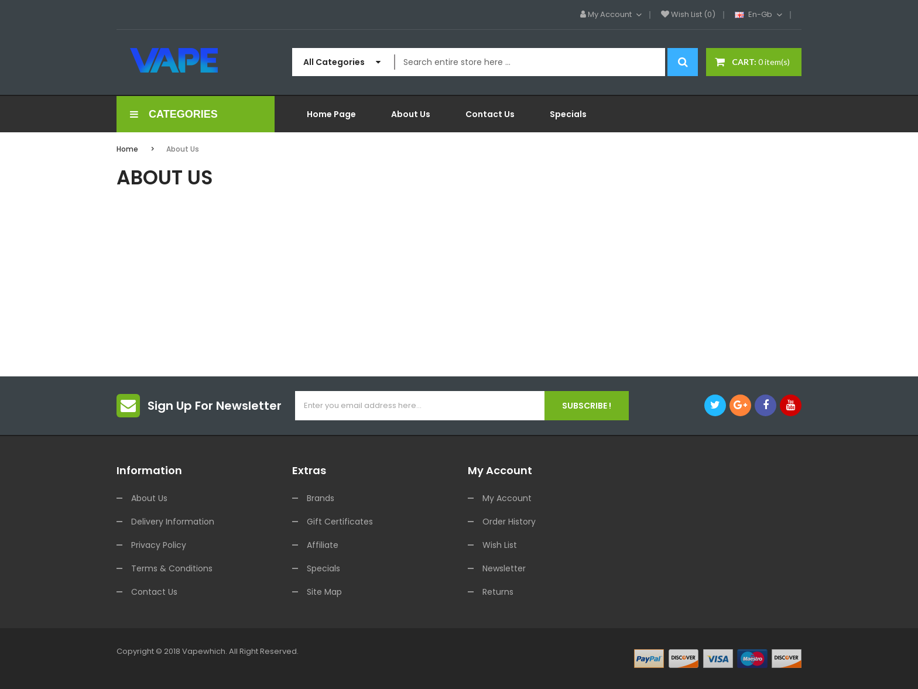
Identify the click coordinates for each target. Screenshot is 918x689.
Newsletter (504, 568)
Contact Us (154, 592)
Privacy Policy (158, 545)
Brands (320, 498)
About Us (182, 149)
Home (127, 149)
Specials (323, 568)
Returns (497, 592)
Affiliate (322, 545)
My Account (507, 498)
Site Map (324, 592)
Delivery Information (172, 521)
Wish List (499, 545)
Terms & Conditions (172, 568)
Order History (509, 521)
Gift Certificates (340, 521)
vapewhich (203, 651)
